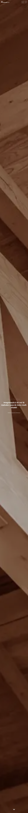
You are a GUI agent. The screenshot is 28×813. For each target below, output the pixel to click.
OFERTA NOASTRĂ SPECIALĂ (14, 412)
